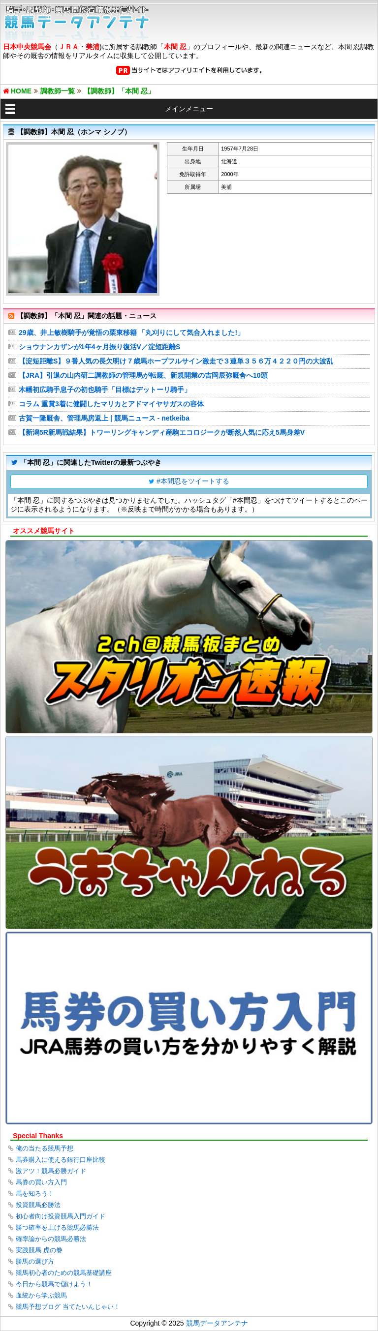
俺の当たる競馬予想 (44, 1148)
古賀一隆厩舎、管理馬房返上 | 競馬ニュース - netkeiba (104, 418)
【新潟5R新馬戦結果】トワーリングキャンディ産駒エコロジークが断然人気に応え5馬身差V (162, 432)
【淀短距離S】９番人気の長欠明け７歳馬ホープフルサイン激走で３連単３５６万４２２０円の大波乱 (176, 361)
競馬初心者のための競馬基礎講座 (64, 1272)
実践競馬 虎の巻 (39, 1250)
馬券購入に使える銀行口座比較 (60, 1159)
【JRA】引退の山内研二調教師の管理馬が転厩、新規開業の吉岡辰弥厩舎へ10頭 (143, 375)
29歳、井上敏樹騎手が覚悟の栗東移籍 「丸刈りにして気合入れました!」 (131, 332)
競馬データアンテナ (217, 1323)
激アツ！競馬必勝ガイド (51, 1171)
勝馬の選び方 (35, 1261)
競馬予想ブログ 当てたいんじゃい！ (68, 1306)
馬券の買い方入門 (41, 1182)
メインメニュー (189, 109)
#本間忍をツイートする (193, 481)
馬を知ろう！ (35, 1193)
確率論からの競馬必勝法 (51, 1238)
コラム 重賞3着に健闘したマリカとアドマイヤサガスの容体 (111, 404)
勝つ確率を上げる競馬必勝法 (57, 1227)
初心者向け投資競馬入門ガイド (60, 1216)
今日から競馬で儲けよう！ (54, 1284)
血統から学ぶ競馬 (41, 1295)
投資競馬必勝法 (38, 1205)
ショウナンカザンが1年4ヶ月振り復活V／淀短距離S (99, 347)
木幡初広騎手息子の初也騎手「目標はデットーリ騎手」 (105, 389)
